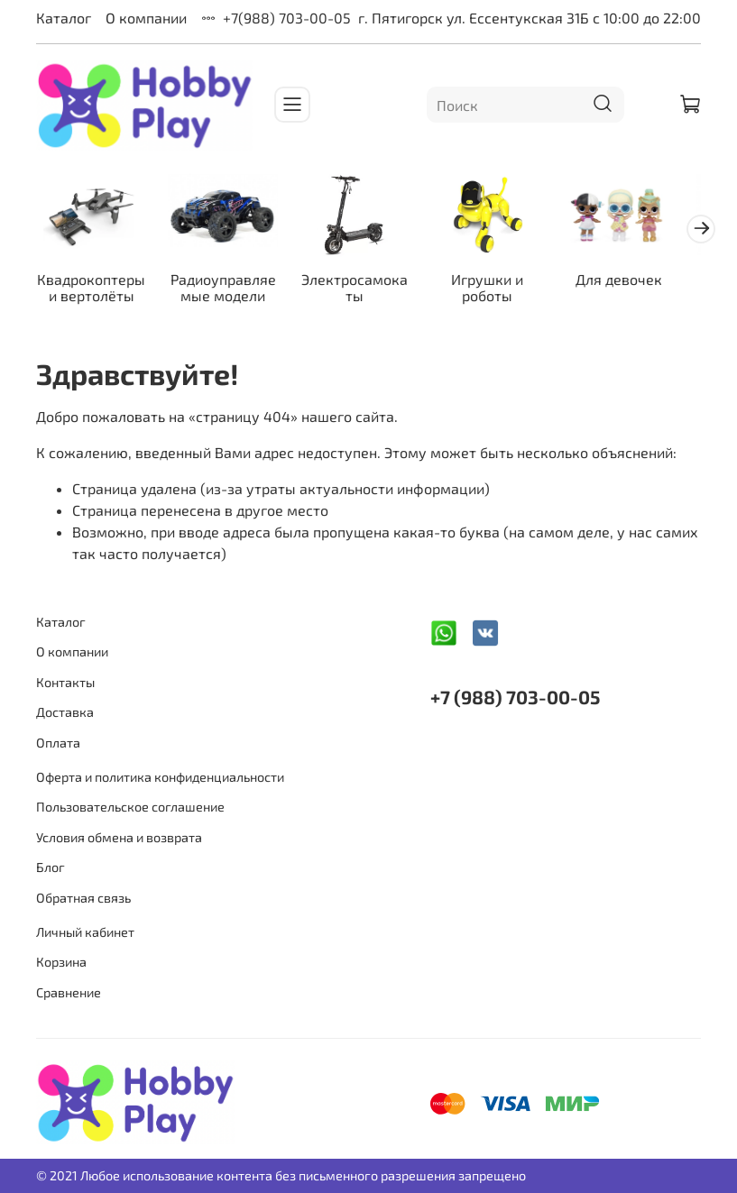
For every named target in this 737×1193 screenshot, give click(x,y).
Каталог (63, 17)
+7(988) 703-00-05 (287, 17)
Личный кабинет (85, 932)
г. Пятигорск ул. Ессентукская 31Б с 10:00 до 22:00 (529, 17)
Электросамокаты (368, 291)
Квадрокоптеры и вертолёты (94, 291)
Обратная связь (83, 897)
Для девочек (643, 283)
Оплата (58, 742)
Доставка (65, 712)
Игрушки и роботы (506, 291)
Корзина (61, 961)
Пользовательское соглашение (130, 806)
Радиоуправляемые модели (231, 291)
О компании (146, 17)
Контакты (65, 682)
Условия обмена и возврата (119, 837)
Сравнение (68, 992)
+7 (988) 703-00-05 (515, 696)
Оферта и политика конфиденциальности (160, 777)
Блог (50, 867)
